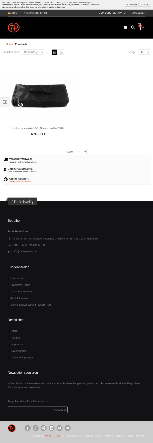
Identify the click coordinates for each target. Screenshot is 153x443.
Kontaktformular (19, 298)
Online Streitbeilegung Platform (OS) (31, 304)
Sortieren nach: (11, 52)
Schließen (132, 4)
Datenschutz (18, 350)
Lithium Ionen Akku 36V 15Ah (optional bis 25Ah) (38, 128)
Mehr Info (145, 4)
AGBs (14, 331)
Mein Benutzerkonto (112, 13)
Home (9, 44)
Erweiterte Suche (20, 284)
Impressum (17, 344)
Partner (15, 337)
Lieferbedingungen (22, 357)
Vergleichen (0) (35, 13)
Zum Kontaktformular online (20, 182)
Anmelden (138, 13)
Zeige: (132, 52)
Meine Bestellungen (21, 291)
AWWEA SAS (52, 435)
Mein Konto (17, 278)
